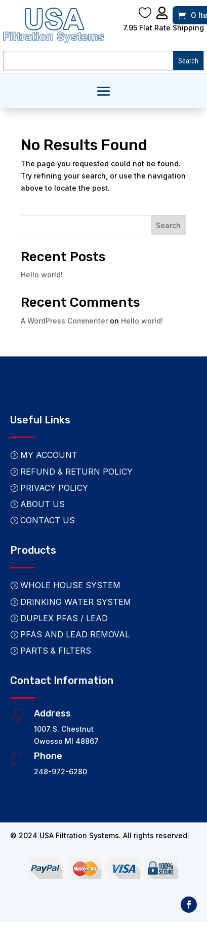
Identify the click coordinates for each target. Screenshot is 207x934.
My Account (48, 455)
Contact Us (47, 520)
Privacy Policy (54, 488)
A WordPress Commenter (64, 320)
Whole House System (70, 585)
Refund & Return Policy (76, 471)
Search (168, 225)
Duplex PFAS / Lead (64, 618)
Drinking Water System (75, 602)
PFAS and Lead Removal (75, 634)
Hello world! (42, 274)
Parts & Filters (55, 650)
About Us (42, 504)
